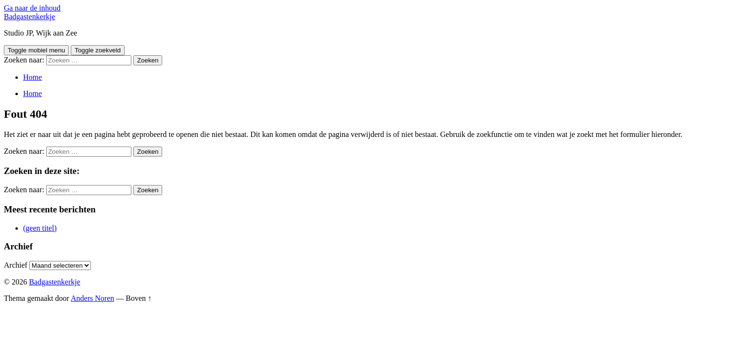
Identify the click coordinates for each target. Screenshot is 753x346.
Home (32, 77)
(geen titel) (40, 228)
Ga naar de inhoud (32, 8)
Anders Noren (92, 298)
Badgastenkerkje (29, 16)
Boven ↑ (139, 298)
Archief (15, 265)
